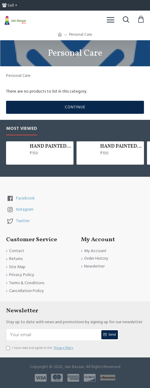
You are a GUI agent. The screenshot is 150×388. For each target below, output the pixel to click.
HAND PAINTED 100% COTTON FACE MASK (50, 146)
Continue (75, 107)
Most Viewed (21, 129)
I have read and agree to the (40, 348)
